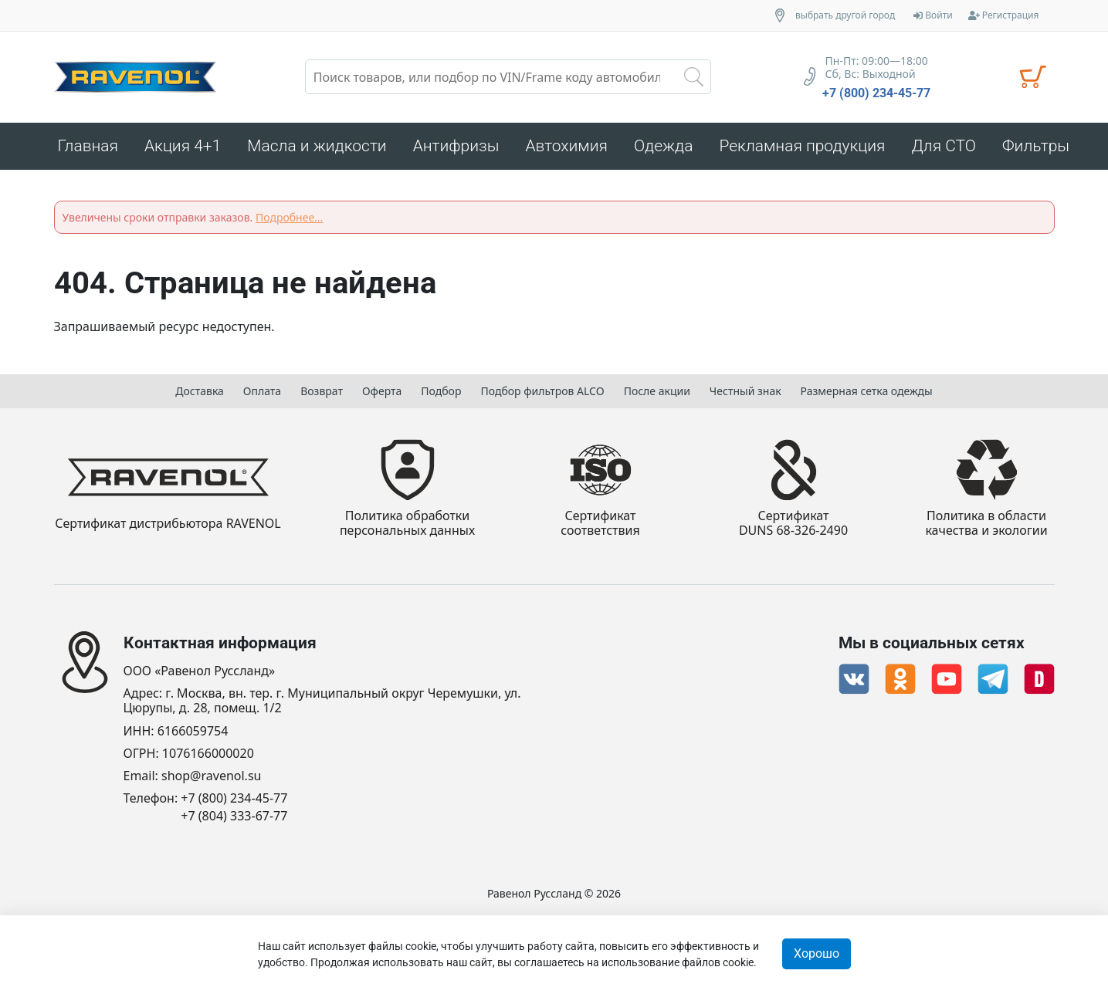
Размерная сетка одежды (867, 391)
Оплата (262, 391)
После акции (657, 391)
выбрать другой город (845, 15)
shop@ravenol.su (211, 776)
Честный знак (745, 391)
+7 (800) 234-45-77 (876, 93)
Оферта (382, 391)
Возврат (321, 391)
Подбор (441, 391)
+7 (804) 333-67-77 (234, 816)
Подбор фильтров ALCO (542, 391)
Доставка (199, 391)
